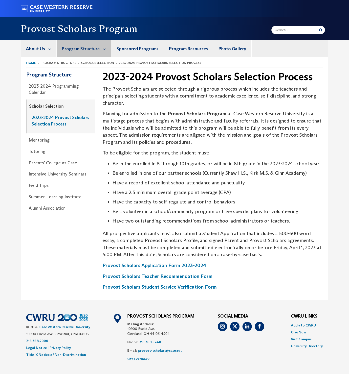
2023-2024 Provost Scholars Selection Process (60, 121)
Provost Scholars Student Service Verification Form (160, 287)
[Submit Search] (320, 30)
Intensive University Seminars (58, 174)
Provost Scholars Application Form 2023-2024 (154, 265)
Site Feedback (138, 359)
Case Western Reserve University (64, 327)
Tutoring (37, 151)
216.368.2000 (37, 341)
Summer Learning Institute (55, 196)
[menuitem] (39, 48)
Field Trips (39, 185)
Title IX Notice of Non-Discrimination (56, 354)
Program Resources (188, 48)
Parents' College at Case (53, 163)
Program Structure (86, 48)
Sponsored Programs (137, 48)
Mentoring (39, 140)
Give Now (298, 332)
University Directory (307, 346)
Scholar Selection (46, 106)
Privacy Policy (60, 348)
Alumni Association (47, 208)
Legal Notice (36, 348)
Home (31, 63)
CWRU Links (304, 316)
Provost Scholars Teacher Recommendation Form (158, 276)
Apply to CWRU (303, 325)
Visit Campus (301, 339)
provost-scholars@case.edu (160, 350)
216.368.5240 (150, 342)
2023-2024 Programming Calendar (54, 89)
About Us (41, 48)
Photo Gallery (232, 48)
